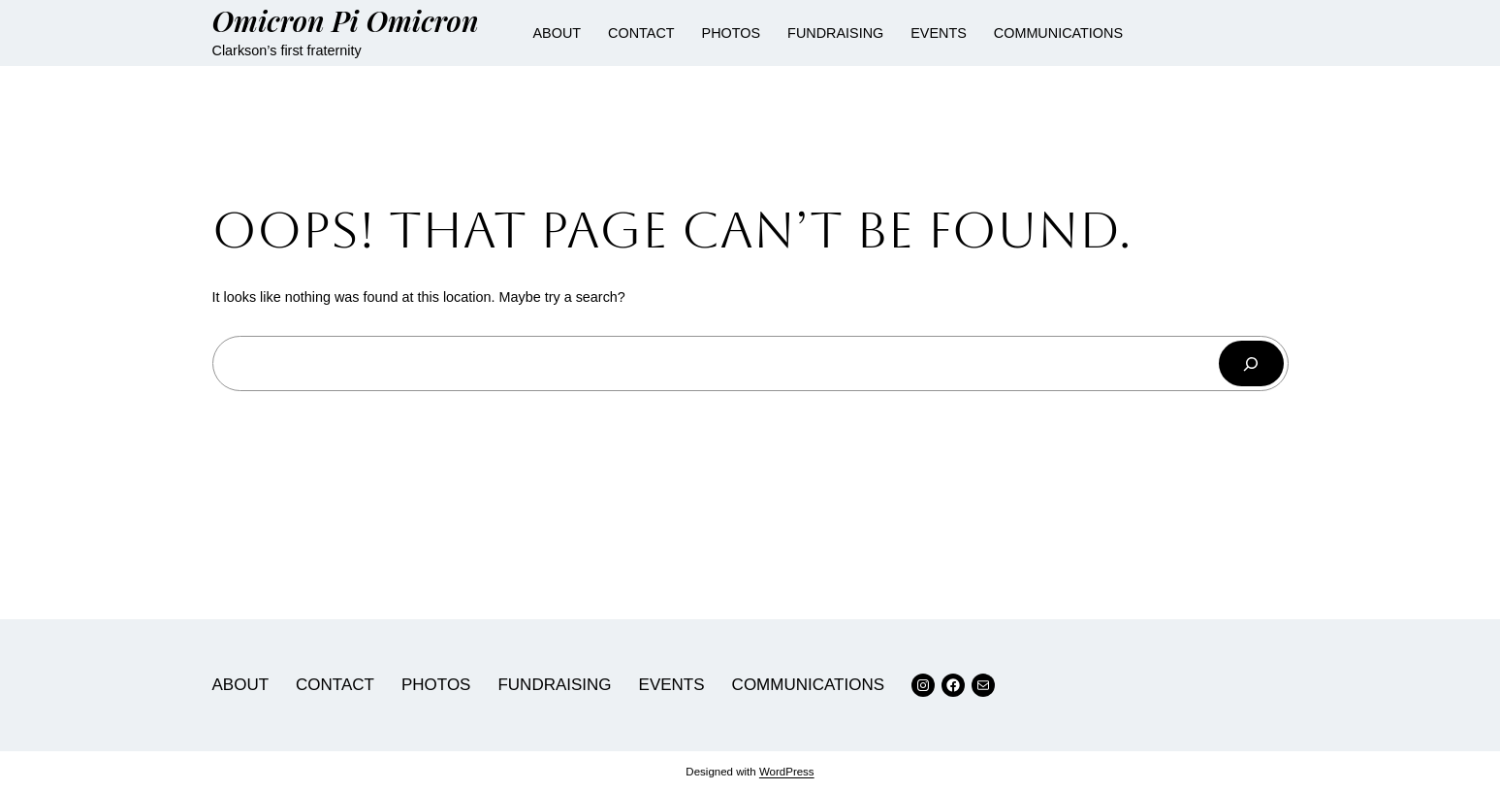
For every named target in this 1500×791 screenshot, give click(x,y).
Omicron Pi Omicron (345, 20)
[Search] (1251, 363)
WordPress (786, 771)
